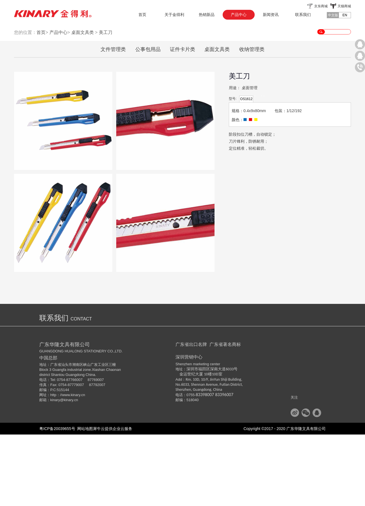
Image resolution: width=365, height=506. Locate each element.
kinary (55, 471)
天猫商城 (344, 6)
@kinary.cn (69, 471)
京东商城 (321, 6)
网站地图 (84, 500)
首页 (142, 14)
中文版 (333, 15)
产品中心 (58, 103)
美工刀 (105, 103)
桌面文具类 (82, 103)
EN (345, 15)
